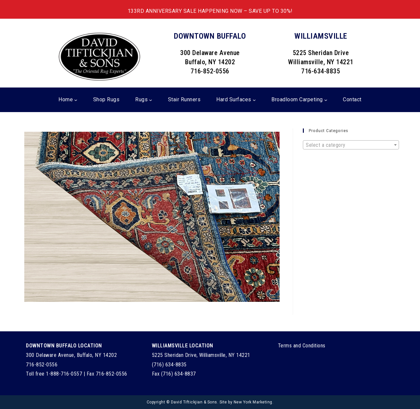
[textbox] (351, 145)
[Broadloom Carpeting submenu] (325, 100)
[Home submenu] (75, 100)
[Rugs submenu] (150, 100)
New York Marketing (253, 402)
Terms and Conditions (302, 345)
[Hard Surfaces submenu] (254, 100)
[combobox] (351, 144)
